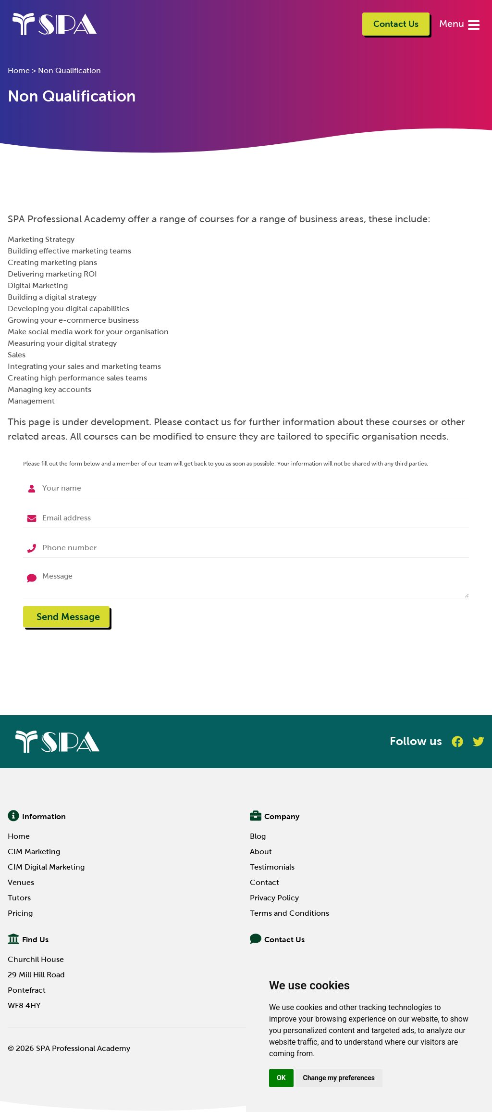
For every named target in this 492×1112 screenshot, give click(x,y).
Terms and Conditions (289, 913)
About (261, 851)
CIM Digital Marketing (46, 867)
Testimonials (272, 867)
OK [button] (281, 1078)
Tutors (19, 898)
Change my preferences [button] (339, 1078)
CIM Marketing (34, 851)
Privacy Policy (274, 898)
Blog (258, 836)
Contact (264, 882)
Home (19, 70)
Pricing (20, 913)
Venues (21, 882)
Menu (453, 23)
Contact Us (395, 24)
